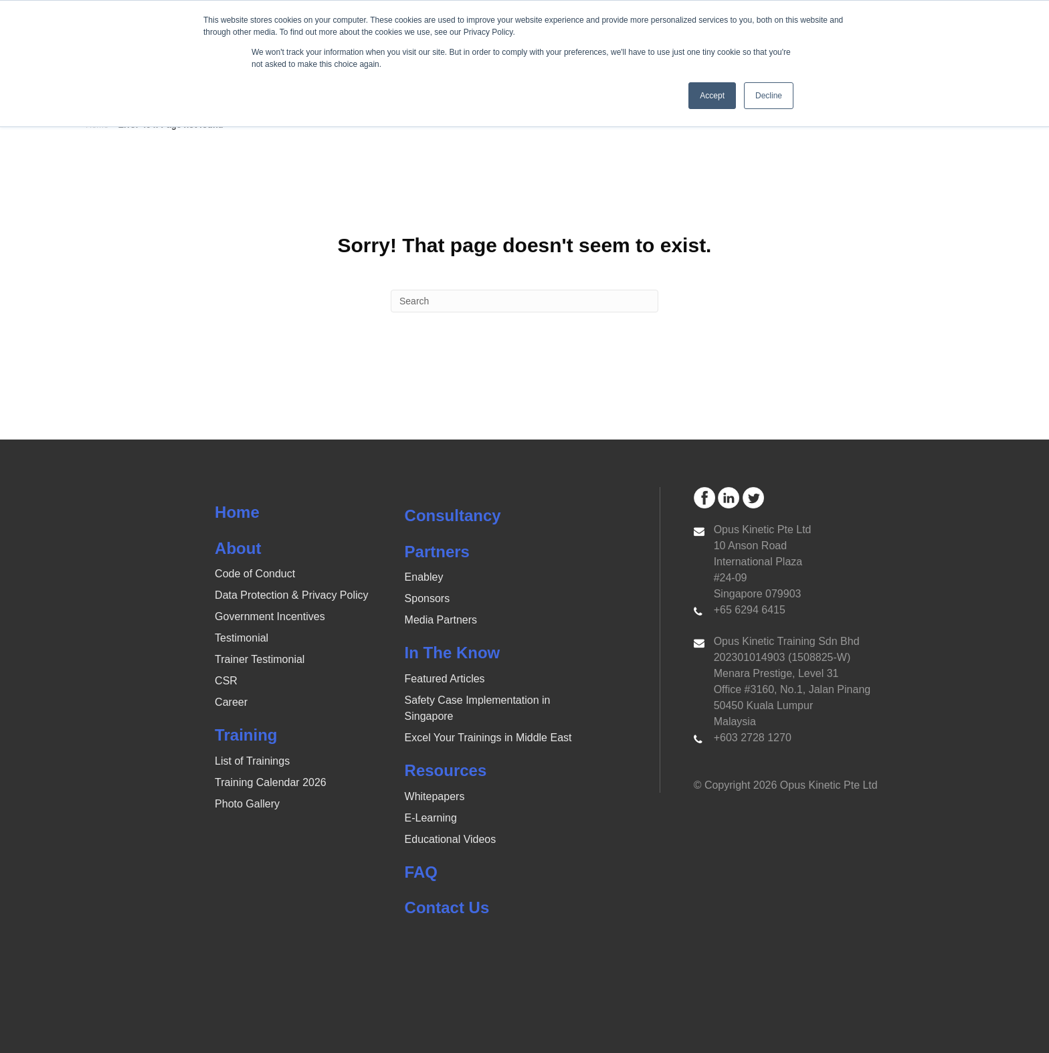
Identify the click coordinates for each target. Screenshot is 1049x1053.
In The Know (452, 653)
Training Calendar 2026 (270, 782)
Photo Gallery (247, 803)
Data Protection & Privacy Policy (291, 595)
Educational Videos (450, 839)
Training (246, 735)
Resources (446, 770)
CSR (226, 680)
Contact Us (447, 907)
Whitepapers (435, 796)
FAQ (421, 872)
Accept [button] (712, 95)
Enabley (424, 577)
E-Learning (431, 818)
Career (231, 702)
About (238, 548)
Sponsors (427, 598)
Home (237, 512)
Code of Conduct (255, 573)
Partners (437, 552)
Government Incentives (270, 616)
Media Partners (441, 620)
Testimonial (241, 638)
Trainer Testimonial (259, 659)
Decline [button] (768, 95)
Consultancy (453, 515)
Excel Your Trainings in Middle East (488, 737)
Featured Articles (445, 678)
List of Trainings (252, 761)
